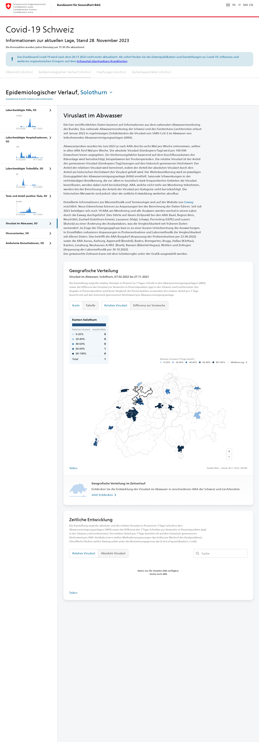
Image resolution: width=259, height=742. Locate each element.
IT (239, 5)
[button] (97, 92)
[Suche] (220, 553)
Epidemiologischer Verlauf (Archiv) (64, 72)
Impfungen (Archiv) (111, 72)
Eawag (189, 202)
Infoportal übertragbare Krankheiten (102, 61)
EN (251, 5)
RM (245, 5)
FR (233, 5)
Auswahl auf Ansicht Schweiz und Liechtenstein (29, 99)
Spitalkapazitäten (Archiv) (151, 72)
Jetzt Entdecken (104, 495)
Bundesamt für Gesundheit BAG (79, 5)
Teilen (73, 468)
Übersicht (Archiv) (19, 72)
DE (228, 5)
